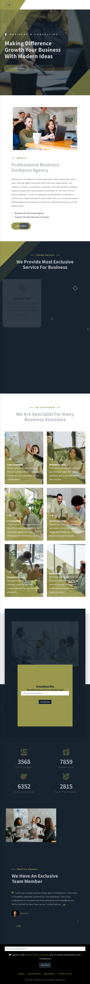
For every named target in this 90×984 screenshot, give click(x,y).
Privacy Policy (31, 954)
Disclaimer (44, 954)
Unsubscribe (34, 973)
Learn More (21, 226)
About (21, 973)
